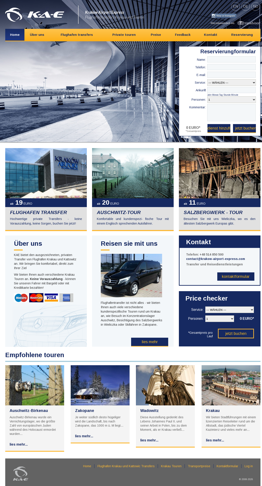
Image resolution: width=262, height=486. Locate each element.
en (235, 6)
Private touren (124, 34)
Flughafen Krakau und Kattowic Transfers (126, 466)
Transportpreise (199, 466)
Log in (249, 466)
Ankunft (201, 90)
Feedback (182, 34)
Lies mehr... (19, 444)
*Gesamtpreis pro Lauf (200, 334)
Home (15, 34)
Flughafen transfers (77, 34)
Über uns (37, 34)
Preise (156, 34)
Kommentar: (197, 107)
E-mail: (201, 75)
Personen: (199, 99)
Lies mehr (150, 342)
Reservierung (242, 34)
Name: (201, 59)
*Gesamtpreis (193, 131)
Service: (200, 82)
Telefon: (200, 67)
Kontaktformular (236, 276)
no (255, 6)
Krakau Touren (171, 466)
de (245, 6)
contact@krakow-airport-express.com (215, 259)
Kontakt (210, 34)
